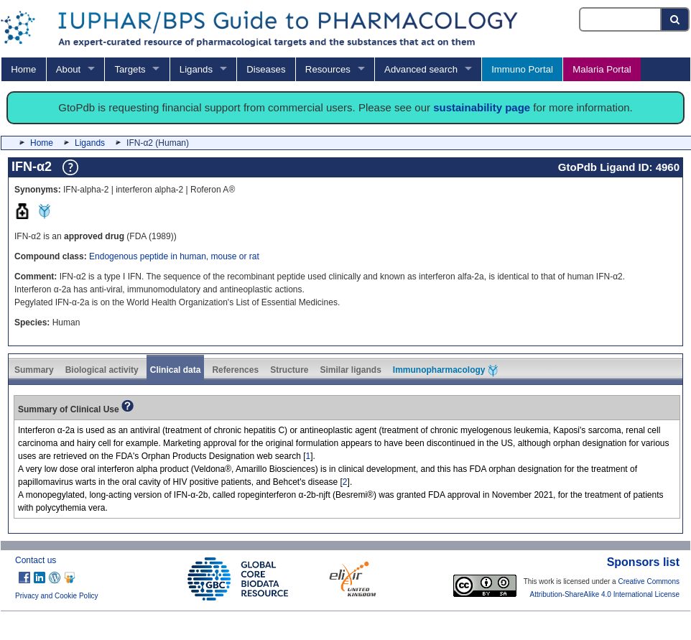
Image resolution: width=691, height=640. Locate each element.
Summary (34, 370)
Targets (129, 69)
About (68, 69)
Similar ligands (350, 370)
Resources (328, 69)
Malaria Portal (601, 69)
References (235, 370)
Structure (289, 370)
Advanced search (421, 69)
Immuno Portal (522, 69)
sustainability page (481, 107)
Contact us (35, 560)
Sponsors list (643, 562)
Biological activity (102, 370)
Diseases (265, 69)
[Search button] (676, 19)
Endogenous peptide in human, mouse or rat (174, 256)
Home (23, 69)
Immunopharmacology (445, 370)
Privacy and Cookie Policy (56, 596)
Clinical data (175, 370)
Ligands (196, 69)
